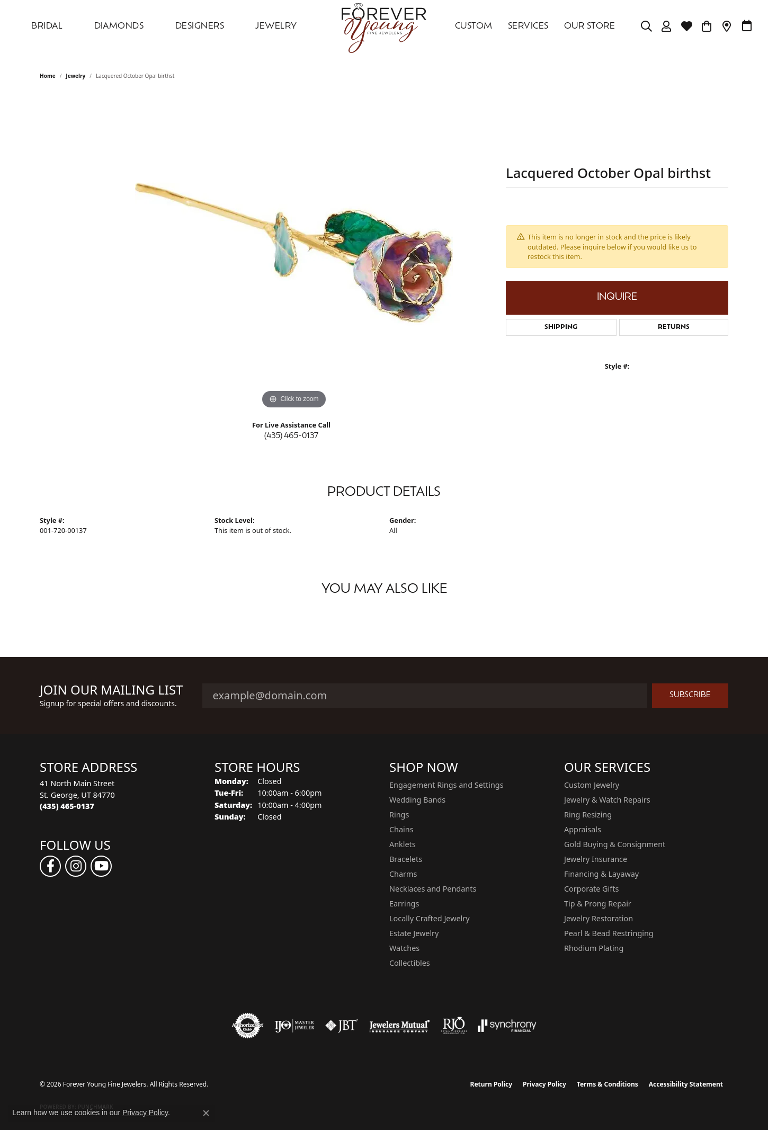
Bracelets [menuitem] (405, 859)
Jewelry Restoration (598, 918)
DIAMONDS (119, 26)
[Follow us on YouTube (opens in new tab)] (101, 866)
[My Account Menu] (666, 26)
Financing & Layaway (601, 874)
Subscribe (690, 695)
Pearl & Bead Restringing (609, 933)
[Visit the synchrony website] (507, 1025)
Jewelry (276, 26)
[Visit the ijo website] (294, 1025)
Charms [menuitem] (403, 874)
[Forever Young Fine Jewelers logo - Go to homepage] (384, 26)
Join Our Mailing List (111, 690)
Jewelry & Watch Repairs (607, 800)
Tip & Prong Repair (597, 903)
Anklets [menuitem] (402, 844)
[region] (294, 253)
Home (48, 75)
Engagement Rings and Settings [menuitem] (446, 785)
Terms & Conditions (607, 1084)
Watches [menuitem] (404, 948)
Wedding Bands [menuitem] (417, 800)
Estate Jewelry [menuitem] (414, 933)
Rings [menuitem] (399, 814)
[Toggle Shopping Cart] (706, 26)
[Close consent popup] (206, 1113)
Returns (674, 327)
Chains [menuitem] (401, 829)
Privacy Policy (544, 1084)
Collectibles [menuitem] (409, 963)
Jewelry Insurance (595, 859)
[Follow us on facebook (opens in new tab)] (50, 866)
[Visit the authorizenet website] (247, 1025)
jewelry (75, 75)
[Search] (646, 26)
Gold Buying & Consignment (614, 844)
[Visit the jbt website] (342, 1025)
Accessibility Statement (686, 1084)
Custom (474, 26)
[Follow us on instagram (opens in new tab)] (75, 866)
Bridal (46, 26)
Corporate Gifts (591, 889)
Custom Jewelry (591, 785)
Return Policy (491, 1084)
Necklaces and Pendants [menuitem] (432, 889)
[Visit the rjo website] (454, 1025)
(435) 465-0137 (291, 436)
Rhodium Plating (593, 948)
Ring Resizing (588, 814)
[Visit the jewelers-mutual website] (399, 1025)
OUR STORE (589, 26)
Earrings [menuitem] (404, 903)
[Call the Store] (67, 806)
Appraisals (582, 829)
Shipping (560, 327)
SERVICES (528, 26)
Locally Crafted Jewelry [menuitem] (429, 918)
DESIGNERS (199, 26)
